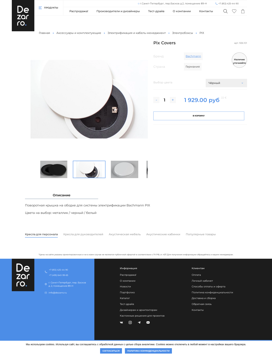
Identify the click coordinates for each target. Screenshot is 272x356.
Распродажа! (78, 11)
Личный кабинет (202, 280)
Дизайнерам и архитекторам (138, 310)
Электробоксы (182, 33)
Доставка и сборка (204, 298)
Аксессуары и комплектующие (78, 33)
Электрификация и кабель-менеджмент (137, 33)
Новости (125, 286)
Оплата (196, 274)
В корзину (199, 115)
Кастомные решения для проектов (142, 315)
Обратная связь (202, 304)
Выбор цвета (162, 82)
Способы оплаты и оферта (208, 286)
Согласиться (111, 351)
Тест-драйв (156, 11)
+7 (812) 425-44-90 (228, 3)
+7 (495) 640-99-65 (58, 275)
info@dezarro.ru (58, 292)
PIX (201, 33)
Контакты (206, 11)
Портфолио (127, 292)
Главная (44, 33)
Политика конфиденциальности (212, 292)
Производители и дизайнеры (118, 11)
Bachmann (193, 56)
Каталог (125, 298)
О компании (182, 11)
